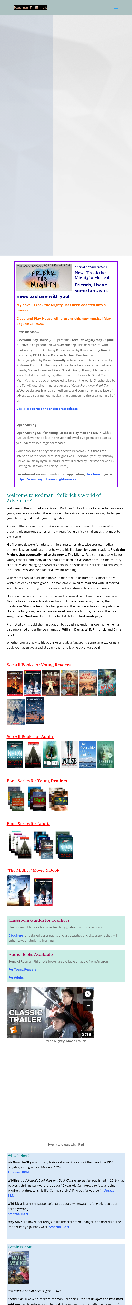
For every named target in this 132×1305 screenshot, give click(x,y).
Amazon (15, 1172)
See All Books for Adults (30, 737)
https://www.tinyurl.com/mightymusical (47, 479)
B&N (25, 1172)
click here (93, 474)
